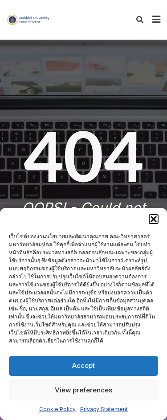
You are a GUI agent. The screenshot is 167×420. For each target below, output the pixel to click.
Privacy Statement (104, 409)
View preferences (83, 390)
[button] (153, 219)
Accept (83, 365)
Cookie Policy (57, 409)
